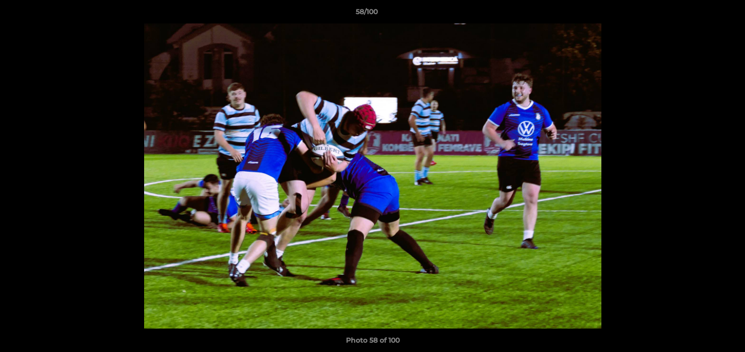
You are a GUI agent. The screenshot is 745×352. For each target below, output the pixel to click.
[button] (704, 14)
